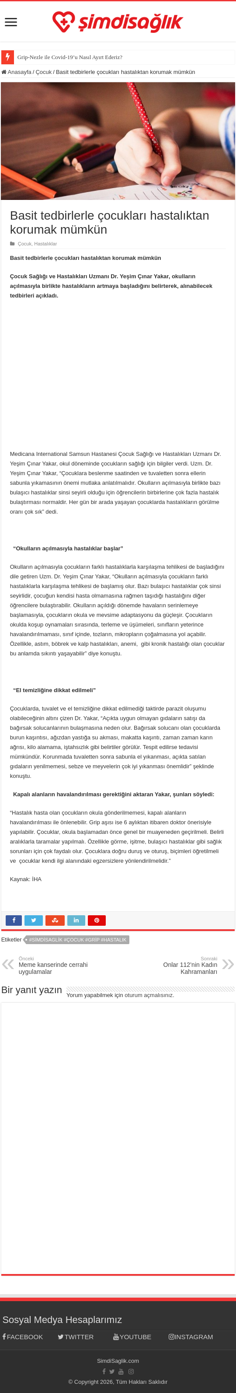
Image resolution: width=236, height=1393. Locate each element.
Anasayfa (16, 72)
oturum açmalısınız (149, 995)
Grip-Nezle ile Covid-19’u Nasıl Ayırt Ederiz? (69, 57)
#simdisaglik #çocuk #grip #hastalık (78, 939)
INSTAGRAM (191, 1336)
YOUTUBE (132, 1336)
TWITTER (76, 1336)
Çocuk (43, 72)
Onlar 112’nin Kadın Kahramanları (172, 965)
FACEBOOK (22, 1336)
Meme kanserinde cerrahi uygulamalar (63, 965)
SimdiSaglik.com (118, 1361)
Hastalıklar (45, 243)
